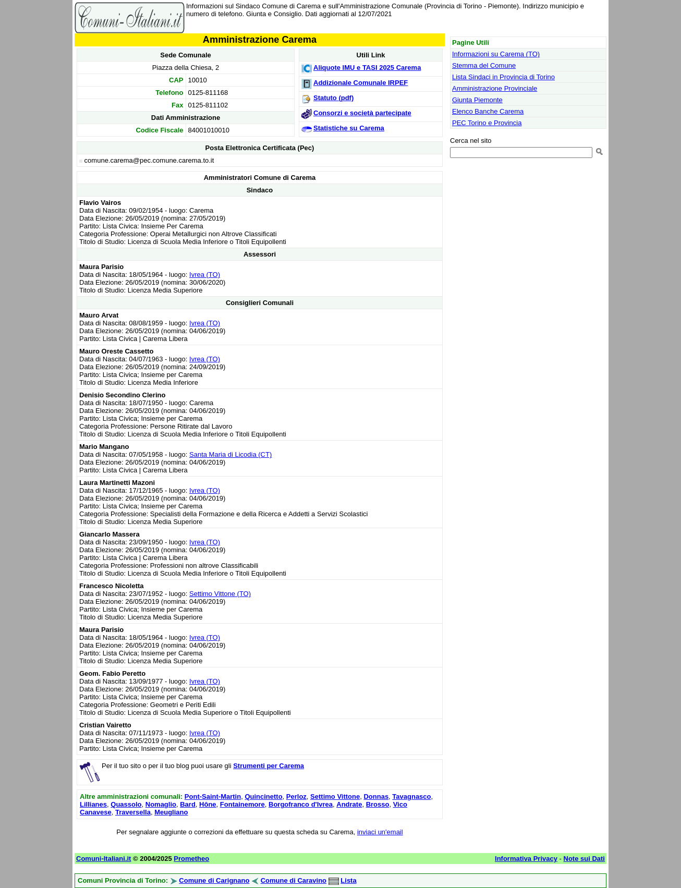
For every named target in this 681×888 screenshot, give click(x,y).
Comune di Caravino (293, 880)
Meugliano (171, 812)
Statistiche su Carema (348, 128)
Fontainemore (242, 804)
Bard (188, 804)
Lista (348, 880)
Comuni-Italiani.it (103, 858)
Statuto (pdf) (333, 98)
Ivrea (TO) (204, 274)
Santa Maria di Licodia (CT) (230, 454)
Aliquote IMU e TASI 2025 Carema (367, 67)
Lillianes (93, 804)
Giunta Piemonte (477, 100)
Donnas (375, 796)
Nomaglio (160, 804)
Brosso (378, 804)
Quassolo (126, 804)
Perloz (296, 796)
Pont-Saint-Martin (213, 796)
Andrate (349, 804)
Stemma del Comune (484, 65)
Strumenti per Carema (268, 766)
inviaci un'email (380, 832)
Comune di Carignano (214, 880)
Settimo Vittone (335, 796)
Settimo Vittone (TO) (220, 594)
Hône (207, 804)
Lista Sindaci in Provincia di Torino (503, 77)
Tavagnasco (411, 796)
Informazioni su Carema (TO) (496, 54)
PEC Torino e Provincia (486, 123)
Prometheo (191, 858)
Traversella (133, 812)
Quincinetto (263, 796)
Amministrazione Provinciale (494, 88)
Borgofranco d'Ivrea (301, 804)
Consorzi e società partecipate (362, 113)
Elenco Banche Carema (488, 111)
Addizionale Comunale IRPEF (360, 83)
